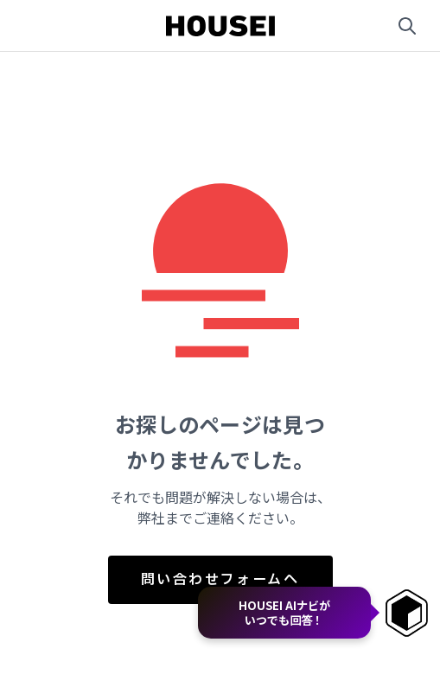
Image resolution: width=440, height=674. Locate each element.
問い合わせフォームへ (220, 579)
